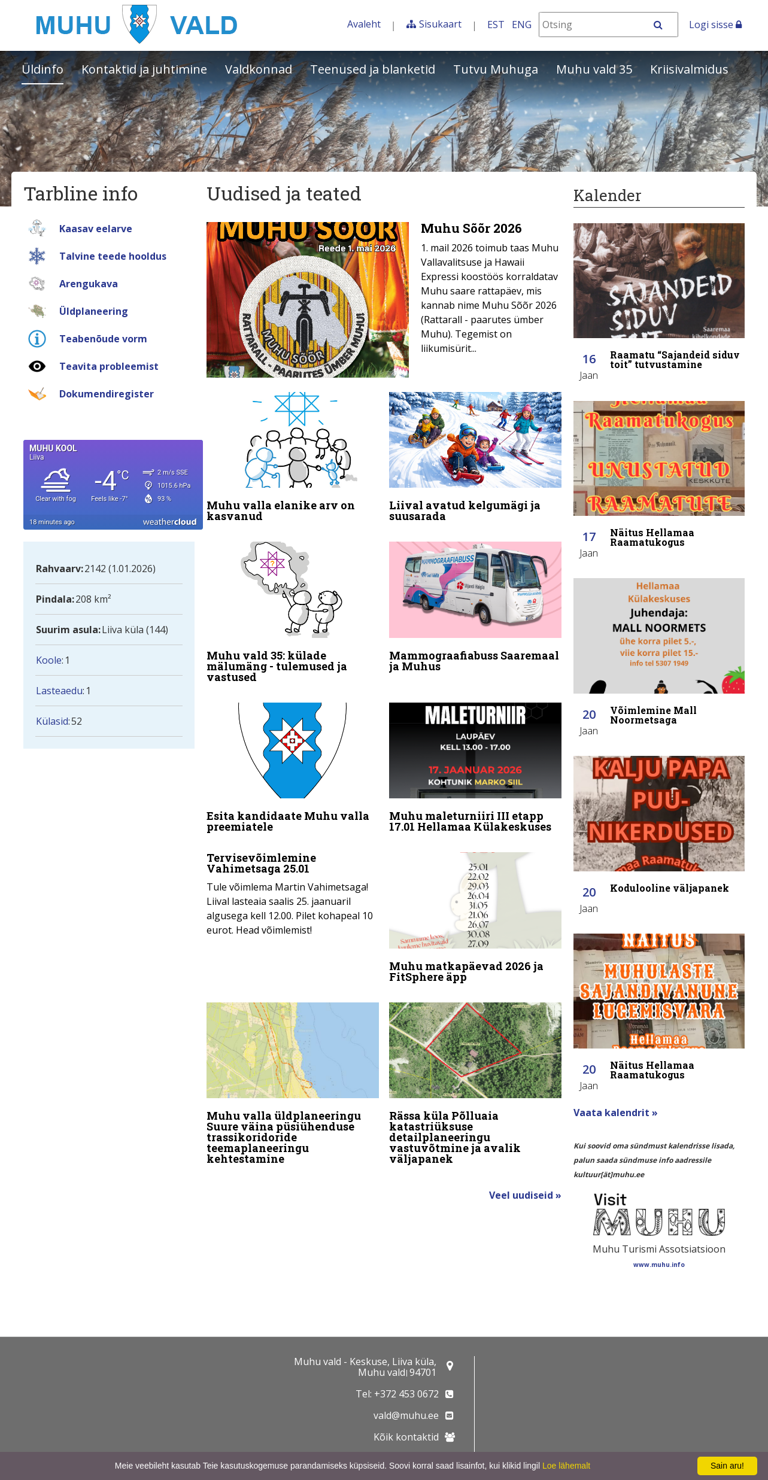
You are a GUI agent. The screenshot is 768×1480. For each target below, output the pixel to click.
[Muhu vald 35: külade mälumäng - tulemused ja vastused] (292, 615)
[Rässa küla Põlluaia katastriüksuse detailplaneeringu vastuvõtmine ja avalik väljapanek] (475, 1086)
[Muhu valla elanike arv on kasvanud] (292, 459)
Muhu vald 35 (594, 69)
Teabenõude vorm (103, 338)
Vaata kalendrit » (615, 1112)
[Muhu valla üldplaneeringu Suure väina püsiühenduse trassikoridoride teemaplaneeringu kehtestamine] (292, 1086)
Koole (49, 660)
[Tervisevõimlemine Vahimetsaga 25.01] (292, 894)
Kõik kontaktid (406, 1436)
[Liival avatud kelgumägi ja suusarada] (475, 459)
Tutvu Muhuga (495, 69)
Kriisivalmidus (689, 69)
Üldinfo (42, 69)
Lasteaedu (59, 690)
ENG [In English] (522, 24)
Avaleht (364, 24)
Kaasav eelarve (95, 228)
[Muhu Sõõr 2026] (384, 300)
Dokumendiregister (106, 393)
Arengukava (88, 283)
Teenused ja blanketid (372, 69)
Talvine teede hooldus (112, 256)
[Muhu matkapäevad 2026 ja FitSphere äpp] (475, 919)
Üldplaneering (93, 311)
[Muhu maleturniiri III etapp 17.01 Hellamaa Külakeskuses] (475, 770)
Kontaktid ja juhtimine (144, 69)
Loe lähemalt (566, 1465)
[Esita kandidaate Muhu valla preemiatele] (292, 770)
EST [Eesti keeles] (496, 24)
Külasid (52, 721)
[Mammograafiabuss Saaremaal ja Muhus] (475, 609)
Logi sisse (715, 24)
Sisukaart (440, 24)
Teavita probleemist (109, 366)
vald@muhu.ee (406, 1415)
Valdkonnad (258, 69)
